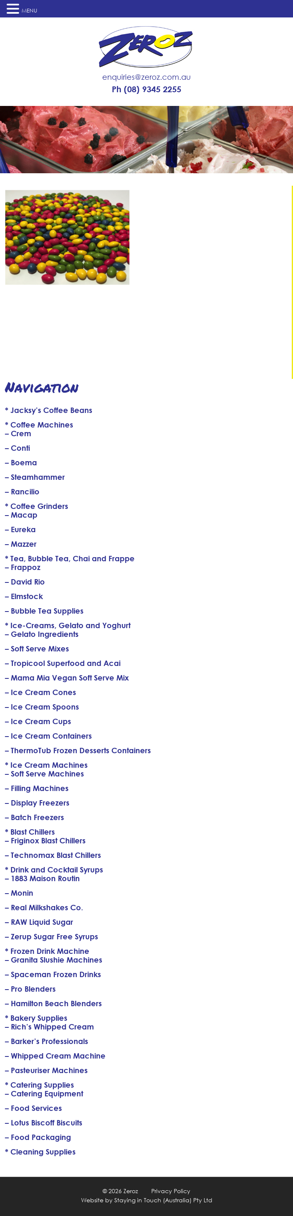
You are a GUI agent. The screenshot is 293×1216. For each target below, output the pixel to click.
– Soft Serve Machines (44, 773)
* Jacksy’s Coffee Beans (48, 410)
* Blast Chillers (30, 831)
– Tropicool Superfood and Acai (63, 663)
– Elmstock (24, 596)
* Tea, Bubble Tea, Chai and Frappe (70, 558)
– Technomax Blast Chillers (53, 855)
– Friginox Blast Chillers (45, 840)
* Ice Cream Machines (46, 764)
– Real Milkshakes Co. (44, 907)
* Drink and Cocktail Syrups (54, 869)
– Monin (19, 892)
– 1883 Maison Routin (42, 878)
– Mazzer (21, 543)
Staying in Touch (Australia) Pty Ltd (163, 1200)
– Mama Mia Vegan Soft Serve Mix (67, 677)
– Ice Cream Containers (48, 735)
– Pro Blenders (30, 988)
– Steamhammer (35, 476)
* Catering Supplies (39, 1084)
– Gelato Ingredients (42, 634)
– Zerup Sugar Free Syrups (51, 936)
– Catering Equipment (44, 1093)
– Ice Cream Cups (38, 721)
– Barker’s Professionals (46, 1041)
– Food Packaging (38, 1137)
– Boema (21, 462)
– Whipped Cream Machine (55, 1055)
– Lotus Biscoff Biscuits (43, 1122)
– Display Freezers (37, 802)
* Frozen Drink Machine (47, 951)
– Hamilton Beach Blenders (53, 1003)
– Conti (17, 447)
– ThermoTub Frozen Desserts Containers (78, 750)
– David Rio (25, 581)
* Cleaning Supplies (40, 1151)
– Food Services (33, 1108)
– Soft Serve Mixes (37, 648)
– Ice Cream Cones (40, 692)
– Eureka (20, 529)
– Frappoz (22, 567)
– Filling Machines (37, 788)
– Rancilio (22, 491)
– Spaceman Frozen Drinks (53, 974)
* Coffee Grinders (36, 506)
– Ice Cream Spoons (42, 706)
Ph (146, 89)
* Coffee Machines (39, 424)
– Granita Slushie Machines (53, 959)
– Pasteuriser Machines (46, 1070)
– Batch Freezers (34, 817)
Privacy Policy (170, 1191)
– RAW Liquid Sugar (39, 921)
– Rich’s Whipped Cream (49, 1026)
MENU (29, 10)
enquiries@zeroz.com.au (146, 77)
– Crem (18, 433)
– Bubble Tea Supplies (44, 610)
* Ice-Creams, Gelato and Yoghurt (67, 625)
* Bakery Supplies (36, 1017)
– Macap (21, 514)
